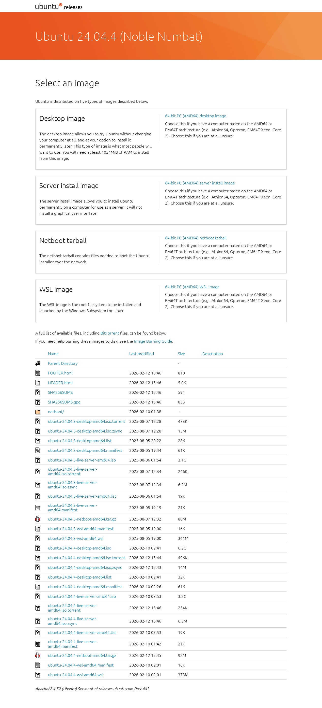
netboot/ (56, 411)
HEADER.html (60, 382)
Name (53, 353)
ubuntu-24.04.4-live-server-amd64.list (82, 632)
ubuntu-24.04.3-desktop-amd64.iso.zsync (85, 431)
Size (181, 353)
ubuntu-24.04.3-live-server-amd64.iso (82, 460)
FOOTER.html (60, 373)
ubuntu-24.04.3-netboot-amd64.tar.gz (82, 519)
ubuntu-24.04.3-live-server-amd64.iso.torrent (72, 471)
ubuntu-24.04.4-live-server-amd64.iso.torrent (72, 607)
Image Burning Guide (153, 341)
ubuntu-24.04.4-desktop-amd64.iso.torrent (86, 557)
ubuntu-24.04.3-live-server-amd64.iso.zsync (72, 484)
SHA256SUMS (60, 392)
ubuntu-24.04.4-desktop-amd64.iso (79, 548)
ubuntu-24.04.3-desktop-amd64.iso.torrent (86, 421)
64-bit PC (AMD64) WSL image (192, 286)
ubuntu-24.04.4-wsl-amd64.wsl (75, 674)
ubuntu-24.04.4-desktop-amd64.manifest (85, 586)
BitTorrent (110, 333)
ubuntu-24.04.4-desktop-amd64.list (79, 577)
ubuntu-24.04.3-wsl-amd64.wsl (75, 538)
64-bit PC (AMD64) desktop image (195, 115)
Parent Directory (63, 363)
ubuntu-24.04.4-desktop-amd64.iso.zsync (85, 567)
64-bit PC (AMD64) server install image (200, 183)
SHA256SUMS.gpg (64, 402)
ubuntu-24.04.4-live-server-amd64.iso (82, 596)
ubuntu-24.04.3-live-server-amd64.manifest (72, 507)
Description (212, 353)
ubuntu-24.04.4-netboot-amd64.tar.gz (82, 655)
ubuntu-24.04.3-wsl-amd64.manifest (81, 528)
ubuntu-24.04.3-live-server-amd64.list (82, 496)
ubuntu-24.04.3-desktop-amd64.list (79, 440)
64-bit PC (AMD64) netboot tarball (196, 238)
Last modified (141, 353)
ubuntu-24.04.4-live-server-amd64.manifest (72, 643)
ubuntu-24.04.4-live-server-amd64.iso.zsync (72, 621)
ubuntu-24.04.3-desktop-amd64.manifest (85, 450)
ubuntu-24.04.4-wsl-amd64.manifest (81, 665)
